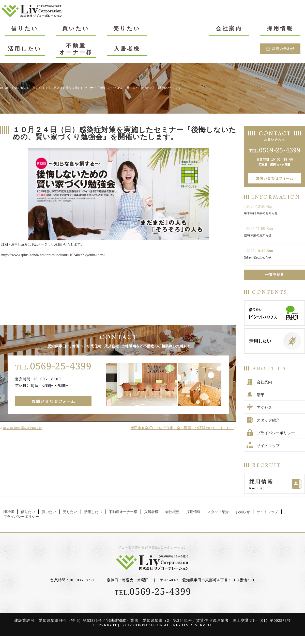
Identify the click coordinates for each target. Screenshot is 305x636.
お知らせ (17, 88)
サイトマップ (268, 446)
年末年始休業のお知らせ (22, 428)
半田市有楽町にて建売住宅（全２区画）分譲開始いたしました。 (182, 428)
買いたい (75, 28)
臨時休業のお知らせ (257, 235)
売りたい (127, 28)
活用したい (25, 49)
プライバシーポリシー (276, 433)
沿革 (260, 395)
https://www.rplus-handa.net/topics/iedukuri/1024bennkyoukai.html (53, 255)
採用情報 (280, 28)
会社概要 (172, 512)
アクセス (264, 408)
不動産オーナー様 (76, 48)
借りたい (24, 28)
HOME (4, 88)
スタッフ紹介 (268, 420)
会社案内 (229, 28)
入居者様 (127, 49)
